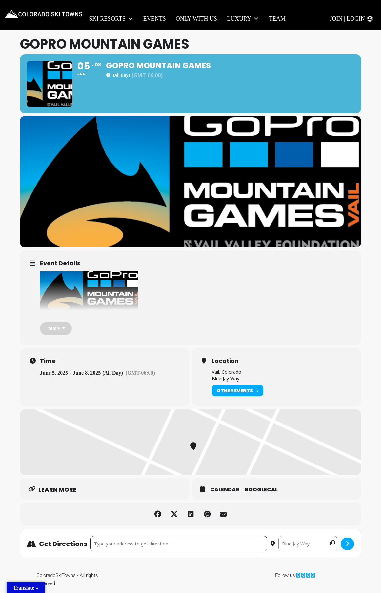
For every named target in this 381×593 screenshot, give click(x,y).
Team (277, 18)
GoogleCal (261, 489)
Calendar (224, 489)
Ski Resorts (111, 19)
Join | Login (347, 18)
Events (154, 18)
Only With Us (196, 18)
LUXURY (243, 19)
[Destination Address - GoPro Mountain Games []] (307, 543)
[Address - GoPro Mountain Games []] (178, 543)
